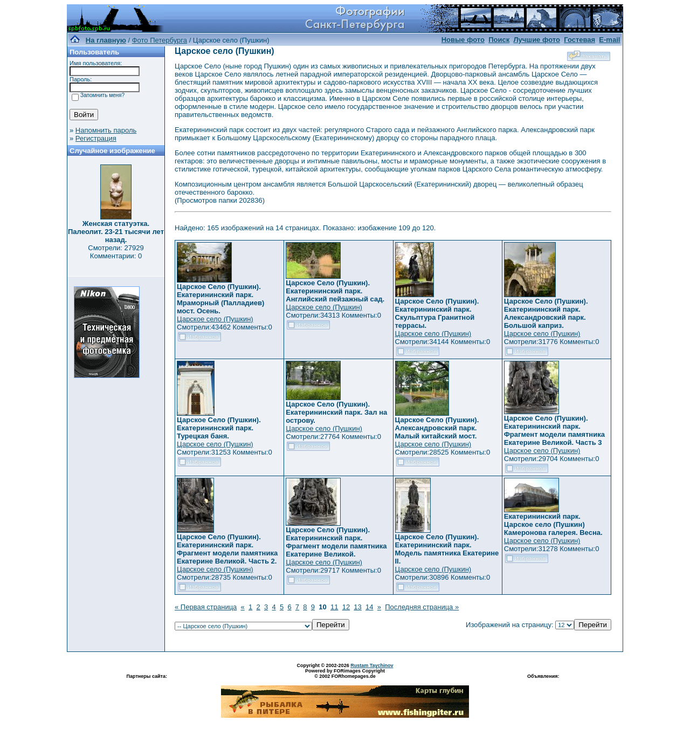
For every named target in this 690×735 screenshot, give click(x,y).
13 (357, 607)
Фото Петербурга (159, 40)
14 (369, 607)
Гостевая (579, 40)
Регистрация (95, 138)
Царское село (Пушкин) (215, 319)
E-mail (609, 40)
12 (346, 607)
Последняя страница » (422, 607)
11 (334, 607)
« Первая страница (206, 607)
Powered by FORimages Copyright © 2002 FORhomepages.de (345, 673)
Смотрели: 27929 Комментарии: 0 (115, 252)
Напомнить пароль (105, 130)
